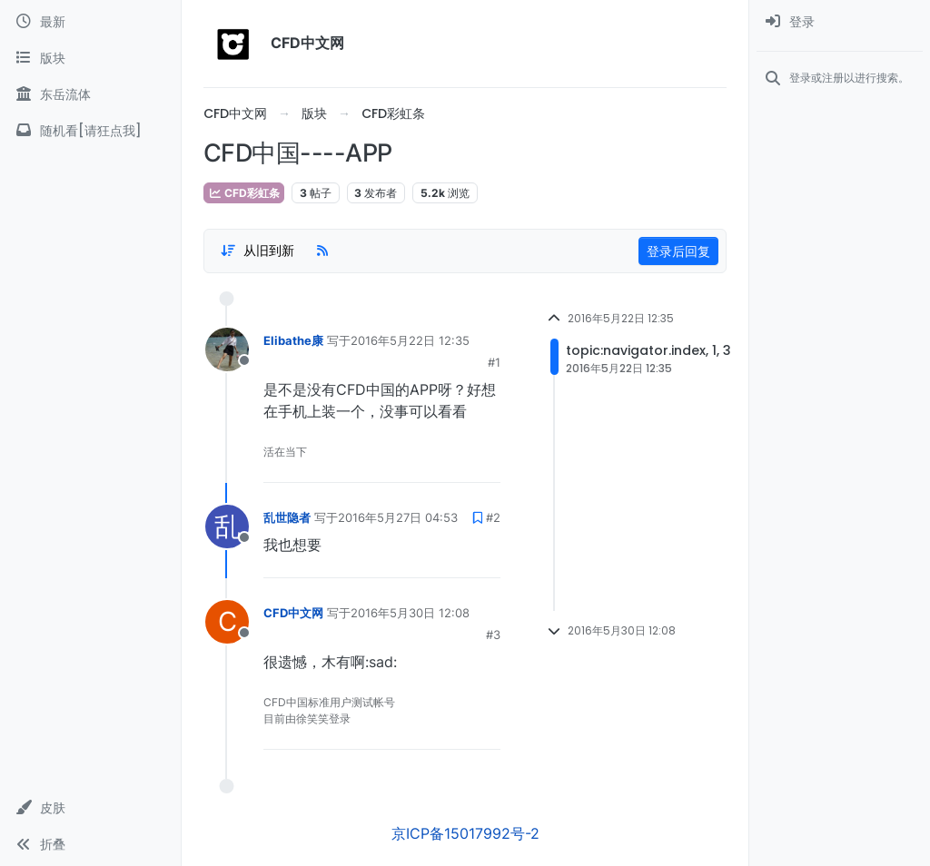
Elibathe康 (293, 340)
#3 (493, 634)
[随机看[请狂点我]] (90, 130)
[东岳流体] (90, 94)
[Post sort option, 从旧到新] (257, 250)
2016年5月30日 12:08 (410, 612)
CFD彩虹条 (244, 193)
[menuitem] (840, 21)
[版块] (90, 58)
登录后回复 (678, 251)
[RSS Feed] (322, 250)
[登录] (840, 21)
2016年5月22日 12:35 (410, 340)
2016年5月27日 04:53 (398, 517)
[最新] (90, 21)
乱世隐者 (287, 517)
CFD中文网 (293, 612)
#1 (494, 362)
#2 (493, 517)
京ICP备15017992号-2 (465, 833)
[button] (90, 807)
